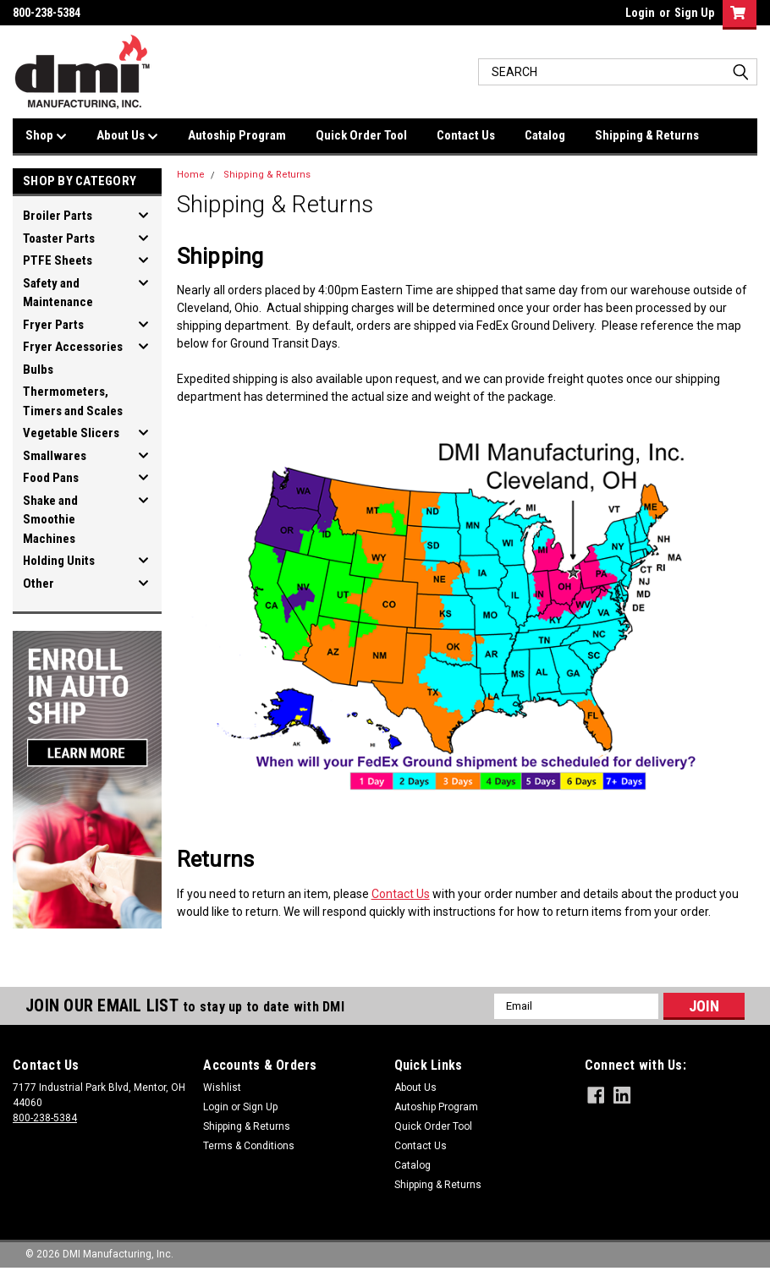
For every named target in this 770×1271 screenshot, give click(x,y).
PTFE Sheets (57, 260)
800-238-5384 (45, 1118)
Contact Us (466, 135)
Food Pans (51, 477)
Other (38, 583)
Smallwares (54, 455)
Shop (46, 136)
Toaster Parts (59, 238)
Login (640, 12)
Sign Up (694, 12)
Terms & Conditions (248, 1146)
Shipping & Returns (647, 135)
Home (191, 174)
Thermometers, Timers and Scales (73, 401)
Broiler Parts (57, 215)
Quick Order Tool (361, 135)
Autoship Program (237, 135)
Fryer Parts (53, 324)
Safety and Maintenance (58, 293)
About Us (127, 136)
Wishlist (222, 1087)
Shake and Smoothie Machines (50, 519)
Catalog (545, 135)
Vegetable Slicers (71, 433)
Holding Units (59, 560)
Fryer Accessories (73, 346)
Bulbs (38, 369)
